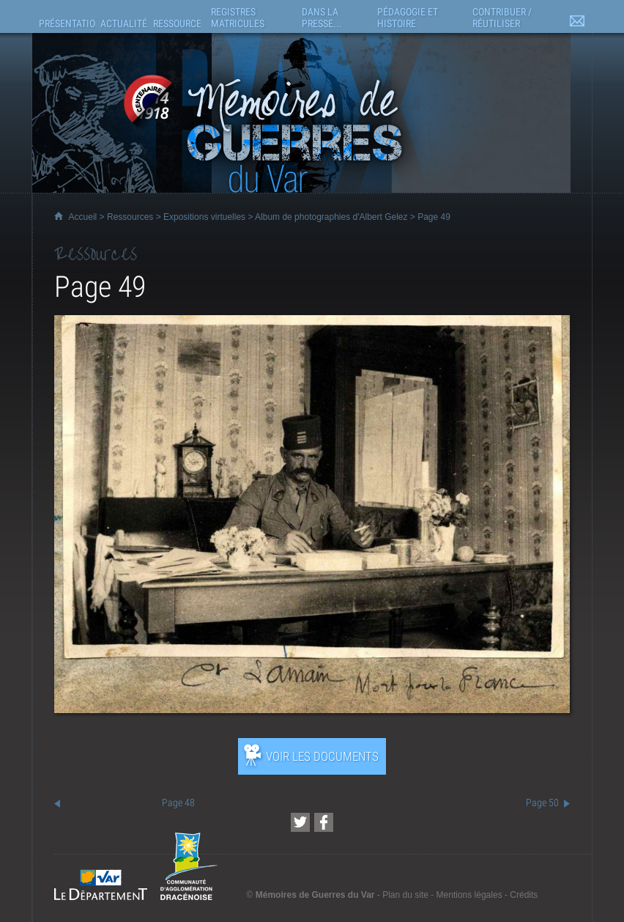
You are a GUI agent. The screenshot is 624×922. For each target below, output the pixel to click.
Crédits (524, 895)
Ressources (130, 217)
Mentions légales (469, 895)
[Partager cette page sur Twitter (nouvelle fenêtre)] (300, 822)
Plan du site (405, 895)
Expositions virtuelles (204, 217)
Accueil (83, 217)
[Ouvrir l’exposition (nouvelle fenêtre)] (312, 709)
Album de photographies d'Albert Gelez (331, 217)
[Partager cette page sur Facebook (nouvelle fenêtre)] (323, 822)
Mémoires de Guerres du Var (315, 895)
